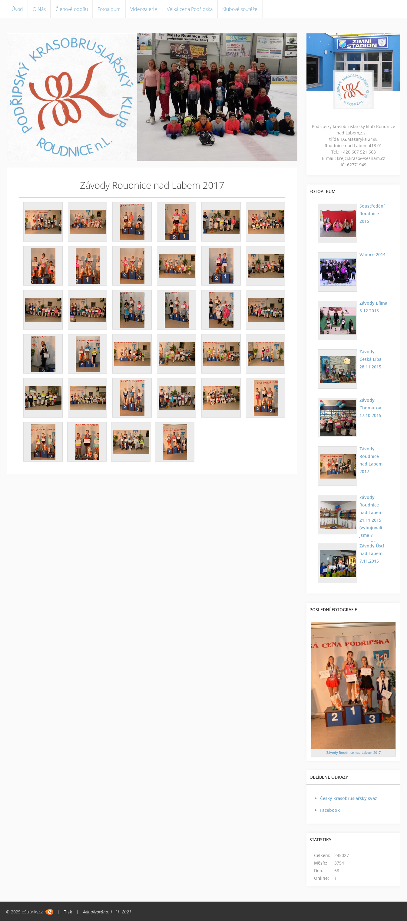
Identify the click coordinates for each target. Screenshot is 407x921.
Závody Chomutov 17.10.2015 (370, 407)
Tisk (68, 912)
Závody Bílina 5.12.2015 (373, 306)
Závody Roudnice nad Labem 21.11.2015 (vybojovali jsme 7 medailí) (373, 520)
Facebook (330, 810)
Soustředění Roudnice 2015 (371, 213)
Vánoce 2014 (372, 254)
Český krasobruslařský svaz (348, 798)
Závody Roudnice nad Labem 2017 (373, 456)
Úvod (17, 9)
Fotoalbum (109, 9)
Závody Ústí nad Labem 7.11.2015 (371, 553)
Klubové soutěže (239, 9)
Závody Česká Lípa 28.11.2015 (373, 359)
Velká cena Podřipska (190, 9)
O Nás (39, 9)
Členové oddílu (71, 9)
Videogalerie (143, 9)
